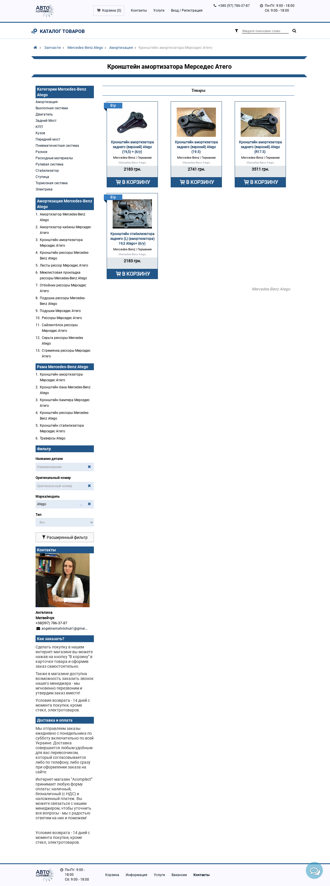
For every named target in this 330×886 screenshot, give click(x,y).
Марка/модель (48, 496)
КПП (39, 127)
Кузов (40, 133)
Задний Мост (46, 121)
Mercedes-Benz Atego (85, 47)
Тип (39, 515)
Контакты (139, 10)
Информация (136, 875)
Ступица (42, 177)
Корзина (112, 875)
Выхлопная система (52, 108)
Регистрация (192, 10)
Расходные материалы (54, 158)
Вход (175, 10)
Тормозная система (52, 183)
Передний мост (48, 139)
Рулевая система (49, 164)
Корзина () (111, 10)
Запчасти (52, 47)
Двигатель (44, 114)
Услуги (158, 10)
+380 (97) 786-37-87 (234, 6)
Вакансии (179, 875)
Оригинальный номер (53, 478)
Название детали (49, 459)
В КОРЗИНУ (136, 182)
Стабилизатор (47, 171)
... (81, 504)
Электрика (44, 189)
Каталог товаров (62, 31)
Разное (41, 152)
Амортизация (121, 47)
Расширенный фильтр (65, 537)
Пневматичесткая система (57, 146)
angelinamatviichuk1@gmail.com (68, 629)
